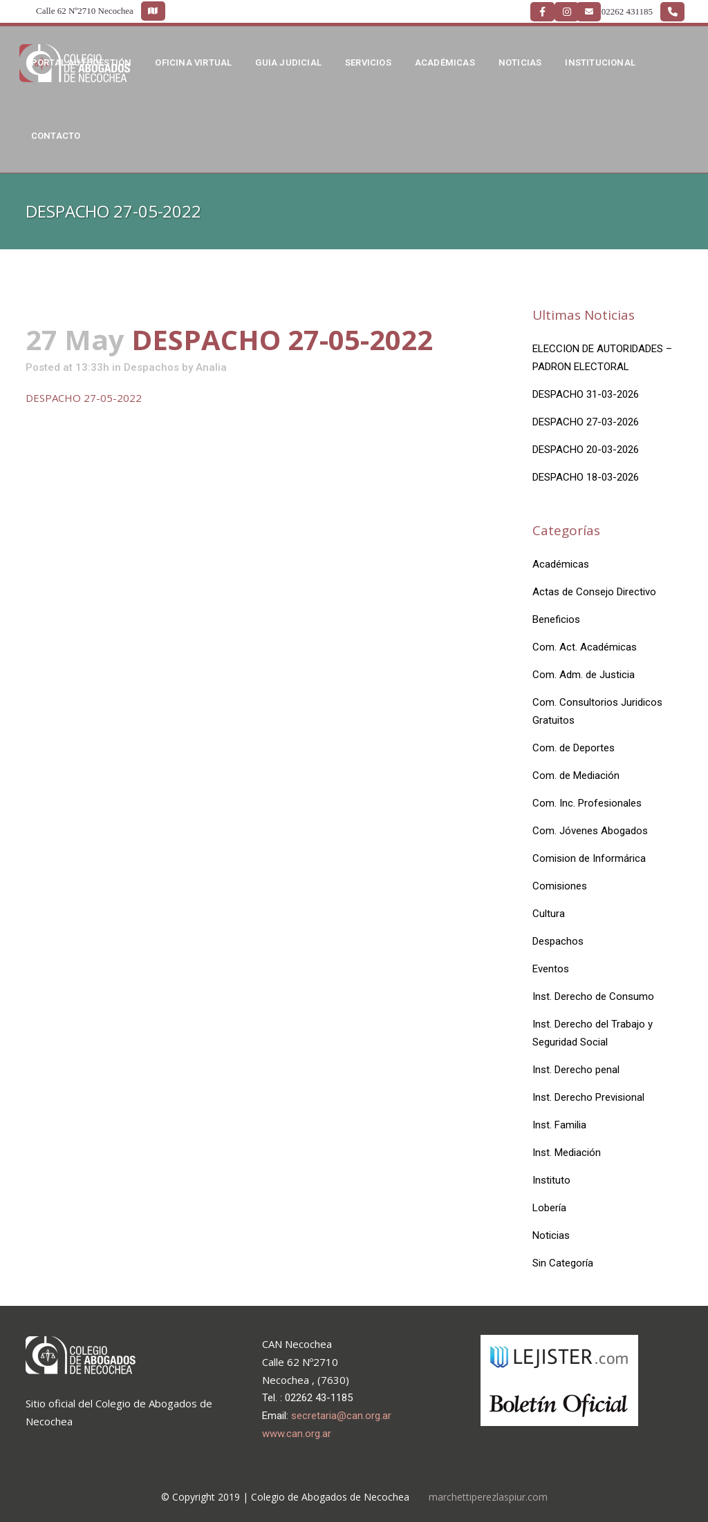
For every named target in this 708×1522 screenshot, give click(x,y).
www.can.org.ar (296, 1433)
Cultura (548, 913)
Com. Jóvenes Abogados (590, 831)
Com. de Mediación (576, 775)
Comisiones (559, 886)
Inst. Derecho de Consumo (593, 996)
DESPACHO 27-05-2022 (84, 398)
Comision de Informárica (589, 858)
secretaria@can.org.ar (341, 1415)
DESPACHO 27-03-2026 (585, 422)
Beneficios (556, 619)
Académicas (560, 564)
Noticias (551, 1235)
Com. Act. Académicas (584, 647)
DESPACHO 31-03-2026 (585, 394)
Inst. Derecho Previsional (588, 1097)
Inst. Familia (559, 1125)
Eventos (550, 969)
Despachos (151, 367)
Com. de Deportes (573, 748)
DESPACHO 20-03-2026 (585, 449)
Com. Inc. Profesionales (587, 803)
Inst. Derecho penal (576, 1069)
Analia (211, 367)
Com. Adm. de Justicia (583, 674)
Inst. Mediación (566, 1152)
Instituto (551, 1180)
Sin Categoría (562, 1263)
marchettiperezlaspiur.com (488, 1496)
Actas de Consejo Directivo (594, 592)
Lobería (549, 1208)
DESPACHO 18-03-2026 (585, 477)
